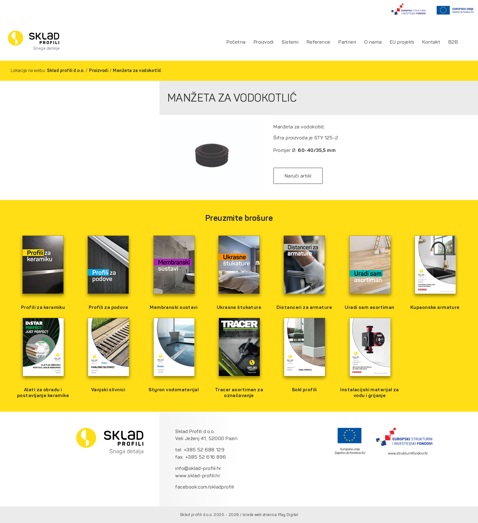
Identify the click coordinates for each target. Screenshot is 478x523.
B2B (453, 42)
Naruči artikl (298, 176)
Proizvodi (264, 42)
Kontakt (431, 42)
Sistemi (290, 42)
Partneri (347, 42)
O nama (373, 42)
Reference (318, 42)
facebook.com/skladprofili (204, 487)
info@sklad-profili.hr (198, 468)
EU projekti (402, 42)
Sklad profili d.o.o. (65, 70)
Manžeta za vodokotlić (137, 70)
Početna (236, 42)
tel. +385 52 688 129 (199, 450)
